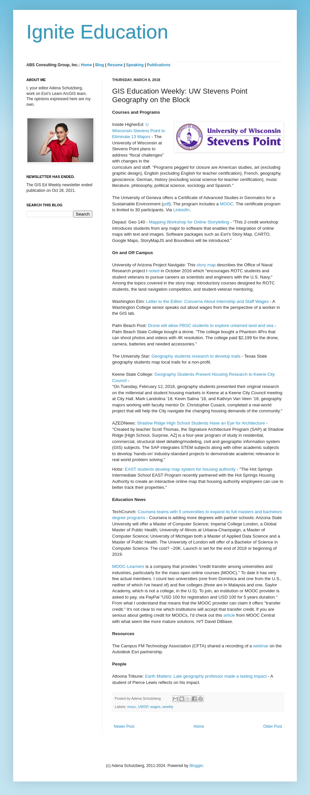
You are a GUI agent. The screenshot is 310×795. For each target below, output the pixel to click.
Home (86, 65)
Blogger (196, 765)
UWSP (143, 707)
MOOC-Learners (128, 566)
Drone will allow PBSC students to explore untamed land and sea (210, 325)
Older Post (272, 726)
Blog (99, 65)
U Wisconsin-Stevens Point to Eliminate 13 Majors (138, 130)
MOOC (226, 203)
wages (155, 707)
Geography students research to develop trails (195, 356)
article (229, 615)
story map (206, 264)
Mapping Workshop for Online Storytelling (189, 222)
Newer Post (124, 726)
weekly (167, 707)
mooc (131, 707)
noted (155, 270)
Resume (115, 65)
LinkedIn (181, 209)
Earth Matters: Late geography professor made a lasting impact (206, 676)
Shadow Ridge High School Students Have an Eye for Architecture (201, 423)
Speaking (134, 65)
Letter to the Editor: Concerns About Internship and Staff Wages (207, 301)
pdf (166, 203)
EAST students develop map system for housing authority (180, 469)
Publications (158, 65)
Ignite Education (97, 32)
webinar (260, 645)
